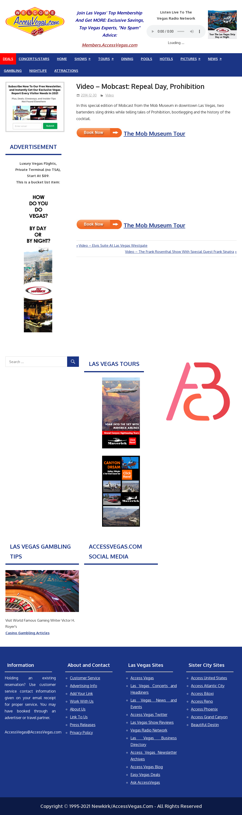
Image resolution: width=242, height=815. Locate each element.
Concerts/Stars (34, 59)
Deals (8, 59)
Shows (80, 59)
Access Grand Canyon (209, 717)
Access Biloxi (202, 693)
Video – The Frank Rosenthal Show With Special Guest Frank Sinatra (179, 251)
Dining (127, 59)
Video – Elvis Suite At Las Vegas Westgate (112, 245)
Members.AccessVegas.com (109, 45)
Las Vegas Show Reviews (152, 722)
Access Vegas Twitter (148, 714)
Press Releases (82, 724)
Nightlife (38, 71)
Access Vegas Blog (146, 766)
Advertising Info (83, 685)
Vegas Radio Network (148, 730)
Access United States (209, 678)
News (213, 59)
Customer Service (85, 678)
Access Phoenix (204, 709)
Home (62, 59)
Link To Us (79, 717)
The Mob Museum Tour (154, 133)
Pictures (189, 59)
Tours (104, 59)
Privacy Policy (81, 732)
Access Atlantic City (208, 685)
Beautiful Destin (205, 724)
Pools (146, 59)
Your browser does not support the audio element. (176, 31)
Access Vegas (142, 678)
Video (109, 95)
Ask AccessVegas (145, 782)
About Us (78, 709)
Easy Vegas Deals (145, 774)
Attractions (66, 71)
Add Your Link (81, 693)
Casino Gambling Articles (27, 633)
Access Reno (202, 701)
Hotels (166, 59)
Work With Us (82, 701)
